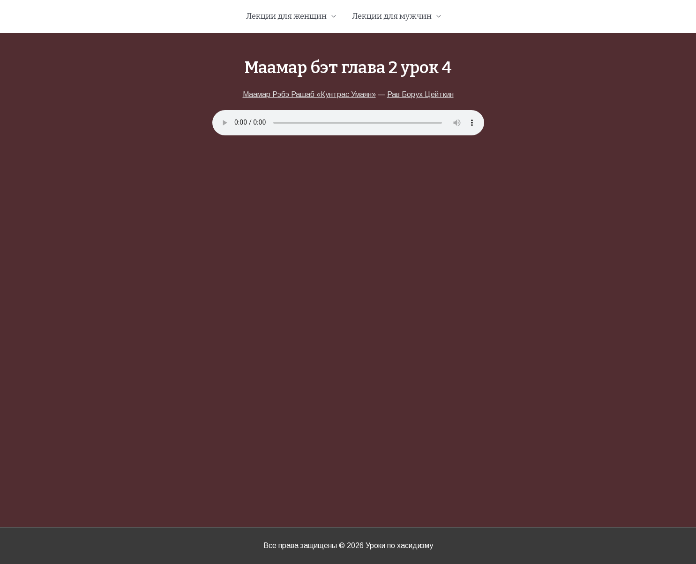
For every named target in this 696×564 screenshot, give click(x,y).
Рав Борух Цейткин (420, 94)
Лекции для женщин (286, 16)
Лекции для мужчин (392, 16)
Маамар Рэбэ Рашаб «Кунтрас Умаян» (309, 94)
